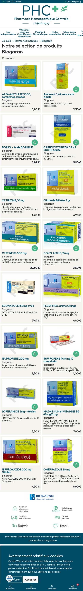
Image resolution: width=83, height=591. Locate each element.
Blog (78, 1)
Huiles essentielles (55, 33)
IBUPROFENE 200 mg (15, 358)
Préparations (31, 587)
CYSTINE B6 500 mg (14, 253)
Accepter (30, 579)
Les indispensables (8, 33)
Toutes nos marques (26, 40)
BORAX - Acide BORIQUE (17, 147)
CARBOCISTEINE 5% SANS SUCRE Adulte (59, 149)
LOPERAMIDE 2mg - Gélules (19, 411)
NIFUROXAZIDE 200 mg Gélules (16, 471)
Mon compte (52, 587)
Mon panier (73, 587)
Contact (71, 1)
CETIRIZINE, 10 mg (13, 200)
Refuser (15, 579)
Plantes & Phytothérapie (40, 33)
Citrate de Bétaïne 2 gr (56, 200)
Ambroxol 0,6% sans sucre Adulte (58, 95)
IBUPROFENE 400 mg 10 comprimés (58, 360)
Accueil (6, 40)
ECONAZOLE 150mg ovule (18, 306)
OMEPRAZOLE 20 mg (56, 469)
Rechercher (10, 587)
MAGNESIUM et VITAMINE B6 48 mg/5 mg (61, 413)
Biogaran (46, 40)
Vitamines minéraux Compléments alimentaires (24, 33)
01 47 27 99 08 (13, 1)
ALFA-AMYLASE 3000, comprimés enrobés (16, 95)
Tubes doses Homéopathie (69, 33)
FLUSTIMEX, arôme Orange (59, 306)
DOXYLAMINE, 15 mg (56, 253)
